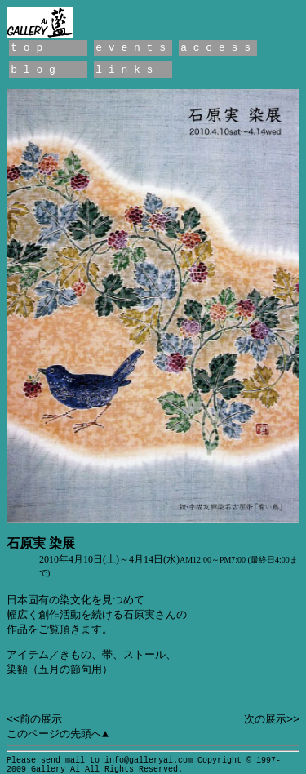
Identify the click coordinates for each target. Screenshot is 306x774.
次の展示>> (271, 720)
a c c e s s (215, 48)
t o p (26, 48)
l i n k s (124, 70)
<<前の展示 (34, 720)
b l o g (33, 70)
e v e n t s (130, 48)
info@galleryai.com (148, 760)
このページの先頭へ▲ (58, 734)
